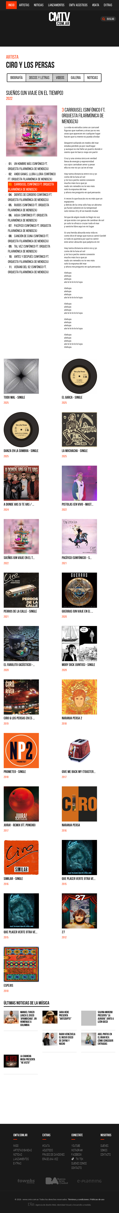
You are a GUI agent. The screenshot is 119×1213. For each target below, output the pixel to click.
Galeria (76, 77)
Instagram (77, 1150)
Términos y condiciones (78, 1199)
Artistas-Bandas (22, 1150)
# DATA (46, 1145)
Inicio (11, 5)
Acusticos (47, 1150)
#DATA (95, 5)
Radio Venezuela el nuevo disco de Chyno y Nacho (67, 1039)
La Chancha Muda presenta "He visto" (27, 1059)
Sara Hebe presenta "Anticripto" (65, 1015)
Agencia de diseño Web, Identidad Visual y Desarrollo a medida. (59, 1204)
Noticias (39, 5)
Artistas (24, 5)
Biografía (16, 77)
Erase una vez (50, 1159)
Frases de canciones (53, 1154)
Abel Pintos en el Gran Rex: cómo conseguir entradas (105, 1039)
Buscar (108, 19)
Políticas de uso (97, 1199)
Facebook (76, 1154)
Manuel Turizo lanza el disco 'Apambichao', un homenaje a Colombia (28, 1019)
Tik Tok (77, 1159)
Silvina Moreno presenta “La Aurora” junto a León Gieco (106, 1017)
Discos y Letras (39, 77)
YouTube (75, 1145)
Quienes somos (79, 1163)
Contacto (76, 1168)
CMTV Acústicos (78, 5)
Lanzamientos (56, 5)
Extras (108, 5)
